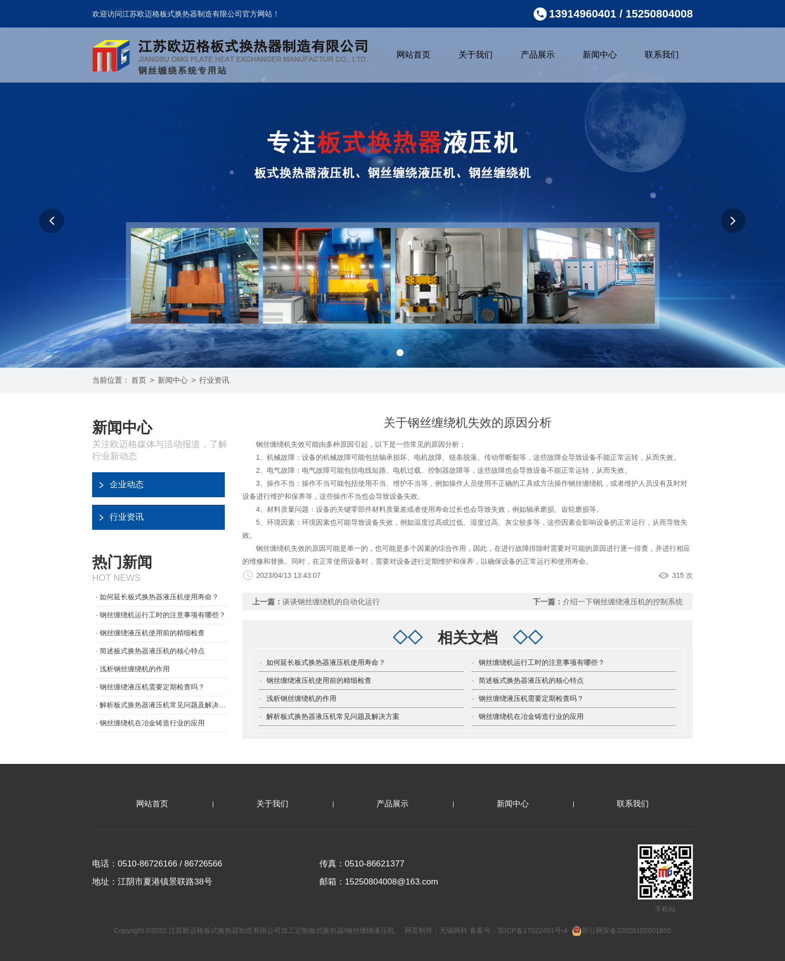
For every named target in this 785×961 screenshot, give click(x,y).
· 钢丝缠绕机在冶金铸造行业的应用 (150, 723)
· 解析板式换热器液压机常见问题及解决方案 (161, 705)
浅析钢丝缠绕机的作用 (301, 698)
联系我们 (662, 55)
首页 (138, 380)
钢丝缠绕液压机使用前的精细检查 (318, 680)
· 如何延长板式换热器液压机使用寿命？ (157, 597)
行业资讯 (214, 380)
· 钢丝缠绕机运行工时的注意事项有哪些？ (161, 615)
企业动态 (127, 484)
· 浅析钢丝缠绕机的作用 (133, 669)
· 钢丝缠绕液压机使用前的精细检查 (150, 633)
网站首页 (414, 55)
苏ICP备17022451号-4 (533, 930)
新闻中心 (600, 55)
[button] (51, 220)
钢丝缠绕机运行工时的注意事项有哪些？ (542, 662)
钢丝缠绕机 (585, 483)
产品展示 (538, 55)
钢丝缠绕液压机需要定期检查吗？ (531, 698)
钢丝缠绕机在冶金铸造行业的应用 (531, 716)
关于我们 (476, 55)
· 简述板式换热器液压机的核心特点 (150, 651)
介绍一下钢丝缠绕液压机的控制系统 (623, 601)
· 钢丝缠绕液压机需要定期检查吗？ (150, 687)
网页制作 (419, 930)
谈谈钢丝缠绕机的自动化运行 (331, 601)
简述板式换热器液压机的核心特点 (531, 680)
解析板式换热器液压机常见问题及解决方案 (333, 716)
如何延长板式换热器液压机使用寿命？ (325, 662)
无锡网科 (454, 930)
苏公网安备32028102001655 (621, 930)
